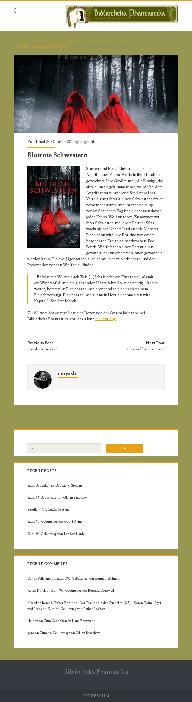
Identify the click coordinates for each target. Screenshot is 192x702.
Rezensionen (50, 46)
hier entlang (105, 318)
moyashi (87, 141)
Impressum (96, 695)
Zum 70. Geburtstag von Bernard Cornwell (82, 591)
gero (30, 633)
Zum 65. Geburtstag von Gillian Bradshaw (57, 498)
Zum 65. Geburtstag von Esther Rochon (76, 609)
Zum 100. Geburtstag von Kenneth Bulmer (87, 579)
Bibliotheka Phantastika (96, 672)
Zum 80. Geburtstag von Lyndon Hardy (55, 534)
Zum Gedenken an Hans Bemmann (70, 621)
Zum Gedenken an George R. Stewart (54, 486)
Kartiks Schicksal (42, 349)
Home (21, 46)
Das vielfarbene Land (146, 349)
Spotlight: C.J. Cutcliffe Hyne (48, 510)
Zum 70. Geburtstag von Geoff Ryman (55, 522)
